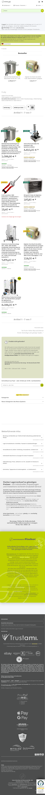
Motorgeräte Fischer (5, 680)
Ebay (10, 557)
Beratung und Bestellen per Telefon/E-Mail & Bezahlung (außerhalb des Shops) (22, 436)
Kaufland (27, 557)
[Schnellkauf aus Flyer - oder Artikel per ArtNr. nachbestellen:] (21, 385)
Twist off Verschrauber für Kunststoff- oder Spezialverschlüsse (31, 145)
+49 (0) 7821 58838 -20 (22, 524)
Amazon (22, 557)
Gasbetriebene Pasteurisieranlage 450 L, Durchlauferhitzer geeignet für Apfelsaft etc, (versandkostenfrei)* (11, 299)
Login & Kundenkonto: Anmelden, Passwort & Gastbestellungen (20, 443)
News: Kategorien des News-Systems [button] (13, 401)
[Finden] (21, 10)
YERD (12, 680)
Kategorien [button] (5, 397)
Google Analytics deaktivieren (7, 624)
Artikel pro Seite (18, 107)
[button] (39, 1)
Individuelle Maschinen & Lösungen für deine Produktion (18, 455)
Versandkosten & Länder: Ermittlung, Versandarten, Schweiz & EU (20, 449)
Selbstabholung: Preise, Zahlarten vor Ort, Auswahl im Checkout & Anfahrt (20, 462)
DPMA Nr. (22, 786)
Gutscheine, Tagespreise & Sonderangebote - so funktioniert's (19, 469)
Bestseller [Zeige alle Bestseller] (22, 53)
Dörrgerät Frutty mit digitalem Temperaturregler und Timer (32, 195)
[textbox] (20, 44)
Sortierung (7, 107)
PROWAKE (17, 680)
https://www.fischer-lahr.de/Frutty (8, 771)
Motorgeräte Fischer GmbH (36, 680)
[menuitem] (6, 5)
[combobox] (20, 44)
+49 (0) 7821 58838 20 (19, 26)
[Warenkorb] (42, 1)
